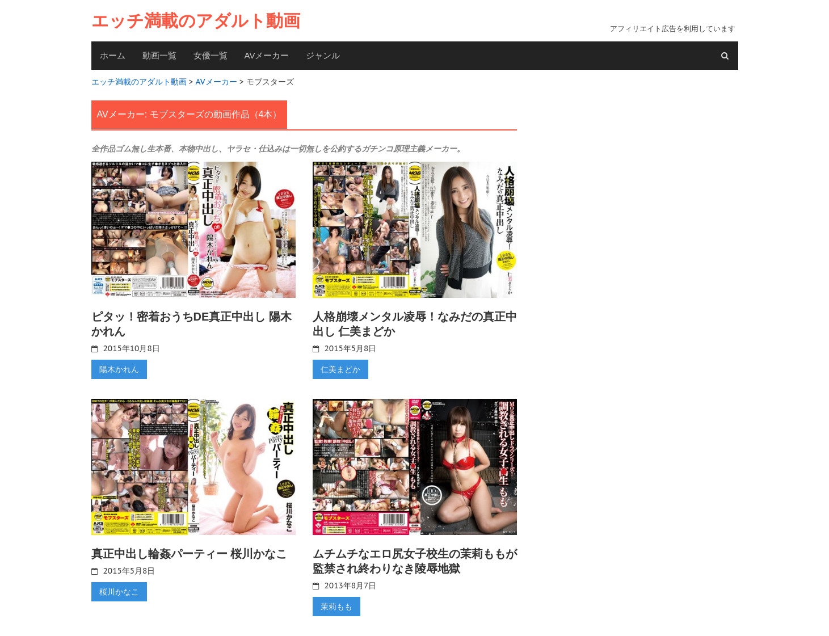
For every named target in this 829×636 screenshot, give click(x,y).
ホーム (112, 55)
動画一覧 (159, 55)
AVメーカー (267, 55)
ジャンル (323, 55)
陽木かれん (119, 369)
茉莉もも (336, 606)
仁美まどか (340, 369)
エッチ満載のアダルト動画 (195, 20)
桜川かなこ (119, 592)
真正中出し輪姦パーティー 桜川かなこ (189, 553)
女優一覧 (210, 55)
